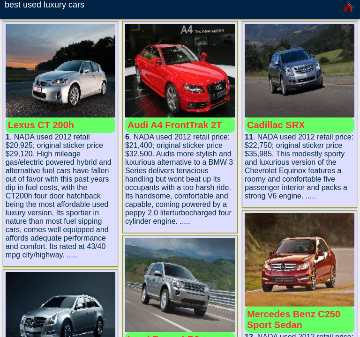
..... (72, 255)
